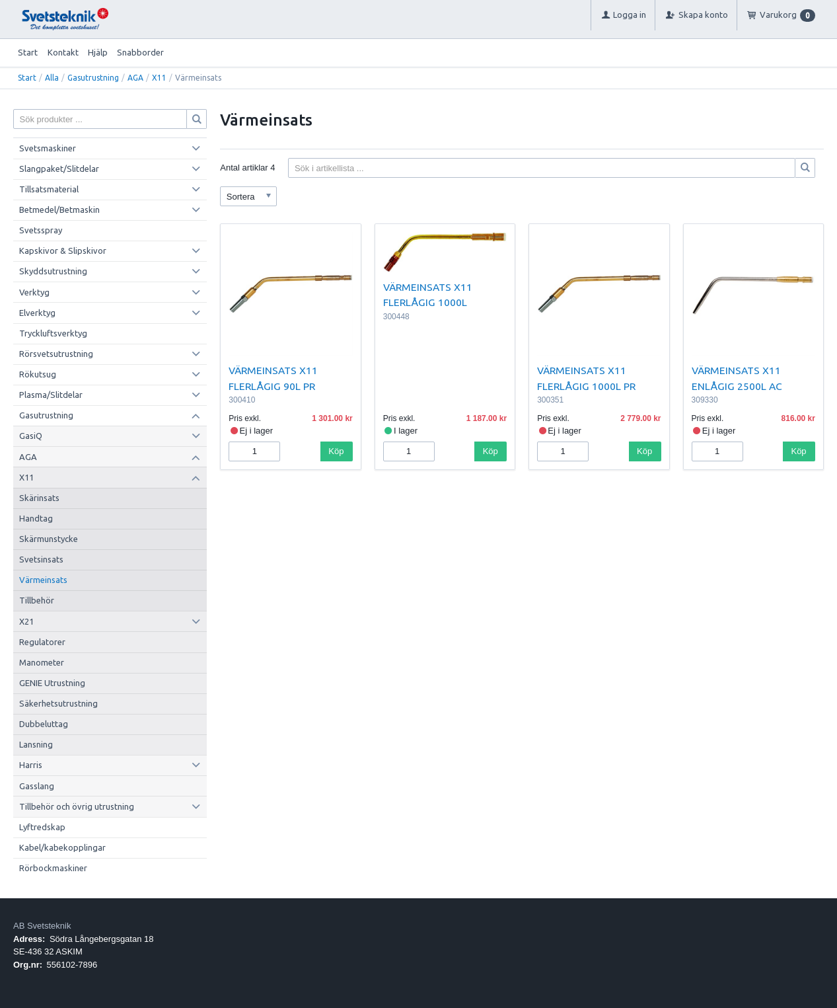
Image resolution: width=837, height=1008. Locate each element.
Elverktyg (37, 312)
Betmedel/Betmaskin (59, 209)
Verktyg (34, 292)
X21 (26, 621)
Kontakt (63, 52)
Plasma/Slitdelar (51, 394)
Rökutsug (37, 374)
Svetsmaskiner (47, 148)
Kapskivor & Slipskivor (62, 250)
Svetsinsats (41, 559)
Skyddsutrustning (53, 271)
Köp (336, 451)
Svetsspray (40, 230)
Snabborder (140, 52)
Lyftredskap (42, 827)
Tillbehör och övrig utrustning (76, 806)
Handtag (36, 518)
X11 (159, 77)
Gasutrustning (93, 77)
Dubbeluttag (43, 723)
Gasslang (36, 786)
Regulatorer (42, 641)
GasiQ (30, 435)
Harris (30, 764)
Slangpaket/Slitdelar (59, 168)
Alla (52, 77)
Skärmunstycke (48, 538)
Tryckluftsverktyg (53, 333)
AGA (135, 77)
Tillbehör (36, 600)
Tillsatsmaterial (49, 189)
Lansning (36, 744)
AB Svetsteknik (42, 926)
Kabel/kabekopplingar (62, 847)
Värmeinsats (43, 579)
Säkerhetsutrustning (58, 703)
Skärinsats (39, 497)
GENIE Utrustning (52, 682)
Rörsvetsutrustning (56, 353)
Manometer (41, 662)
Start (28, 52)
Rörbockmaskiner (53, 867)
